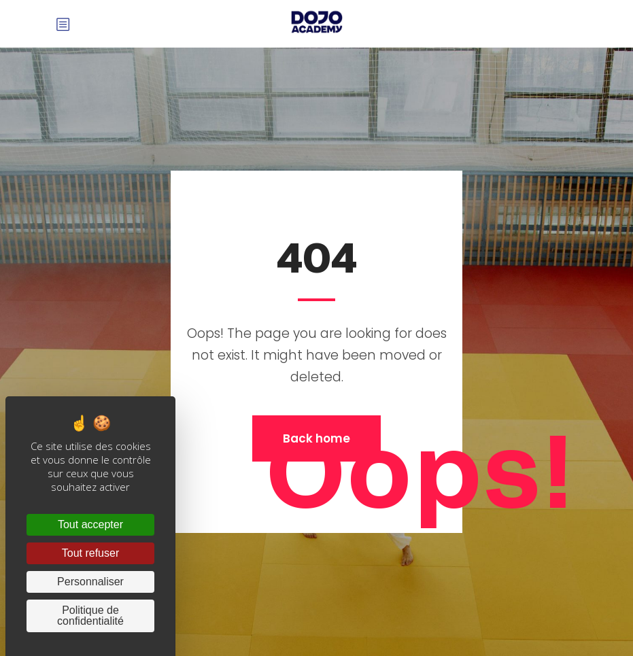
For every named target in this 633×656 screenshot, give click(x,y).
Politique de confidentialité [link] (90, 615)
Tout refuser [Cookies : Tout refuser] (90, 553)
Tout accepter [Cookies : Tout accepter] (90, 524)
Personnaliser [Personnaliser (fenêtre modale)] (90, 581)
